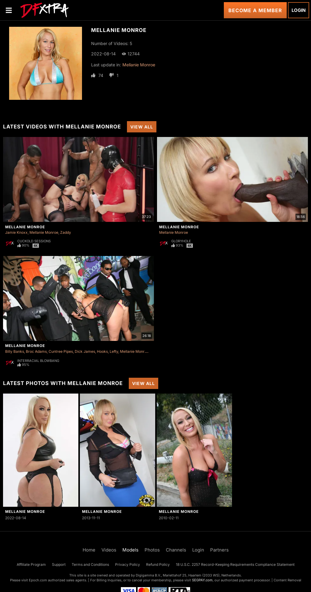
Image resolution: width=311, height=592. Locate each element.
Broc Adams (36, 351)
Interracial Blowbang (38, 361)
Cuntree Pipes (61, 351)
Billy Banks (14, 351)
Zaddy (65, 232)
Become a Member (255, 10)
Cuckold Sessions (34, 241)
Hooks (102, 351)
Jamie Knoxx (16, 232)
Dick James (85, 351)
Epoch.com (38, 580)
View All (141, 126)
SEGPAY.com (202, 580)
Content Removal (287, 580)
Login (299, 10)
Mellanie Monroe (138, 64)
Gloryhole (181, 241)
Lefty (114, 351)
